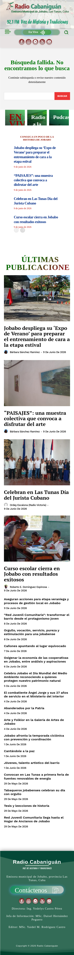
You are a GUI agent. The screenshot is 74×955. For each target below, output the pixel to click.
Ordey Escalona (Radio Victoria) (28, 505)
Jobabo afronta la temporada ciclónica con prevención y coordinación (34, 737)
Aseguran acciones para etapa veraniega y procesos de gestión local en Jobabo (36, 601)
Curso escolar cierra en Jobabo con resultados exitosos (32, 574)
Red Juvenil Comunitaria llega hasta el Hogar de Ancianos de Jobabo (34, 819)
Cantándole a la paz (19, 751)
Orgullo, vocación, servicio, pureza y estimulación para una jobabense (31, 632)
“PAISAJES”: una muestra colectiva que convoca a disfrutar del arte (33, 180)
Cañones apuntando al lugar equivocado (35, 646)
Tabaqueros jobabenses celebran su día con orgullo (34, 792)
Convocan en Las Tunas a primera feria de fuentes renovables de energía (36, 776)
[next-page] (22, 230)
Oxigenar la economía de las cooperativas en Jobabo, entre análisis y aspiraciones (36, 659)
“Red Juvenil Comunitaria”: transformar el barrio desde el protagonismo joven (36, 616)
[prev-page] (16, 230)
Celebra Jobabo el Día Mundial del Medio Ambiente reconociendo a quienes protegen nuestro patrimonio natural (35, 677)
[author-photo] (6, 352)
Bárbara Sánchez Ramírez (25, 352)
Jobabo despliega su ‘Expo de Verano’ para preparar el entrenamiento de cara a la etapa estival (37, 336)
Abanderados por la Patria (24, 708)
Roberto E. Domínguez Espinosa (28, 587)
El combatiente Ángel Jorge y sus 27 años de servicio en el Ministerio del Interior (36, 694)
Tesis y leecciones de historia (26, 806)
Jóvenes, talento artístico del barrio (32, 763)
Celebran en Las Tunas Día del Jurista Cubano (36, 495)
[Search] (62, 96)
